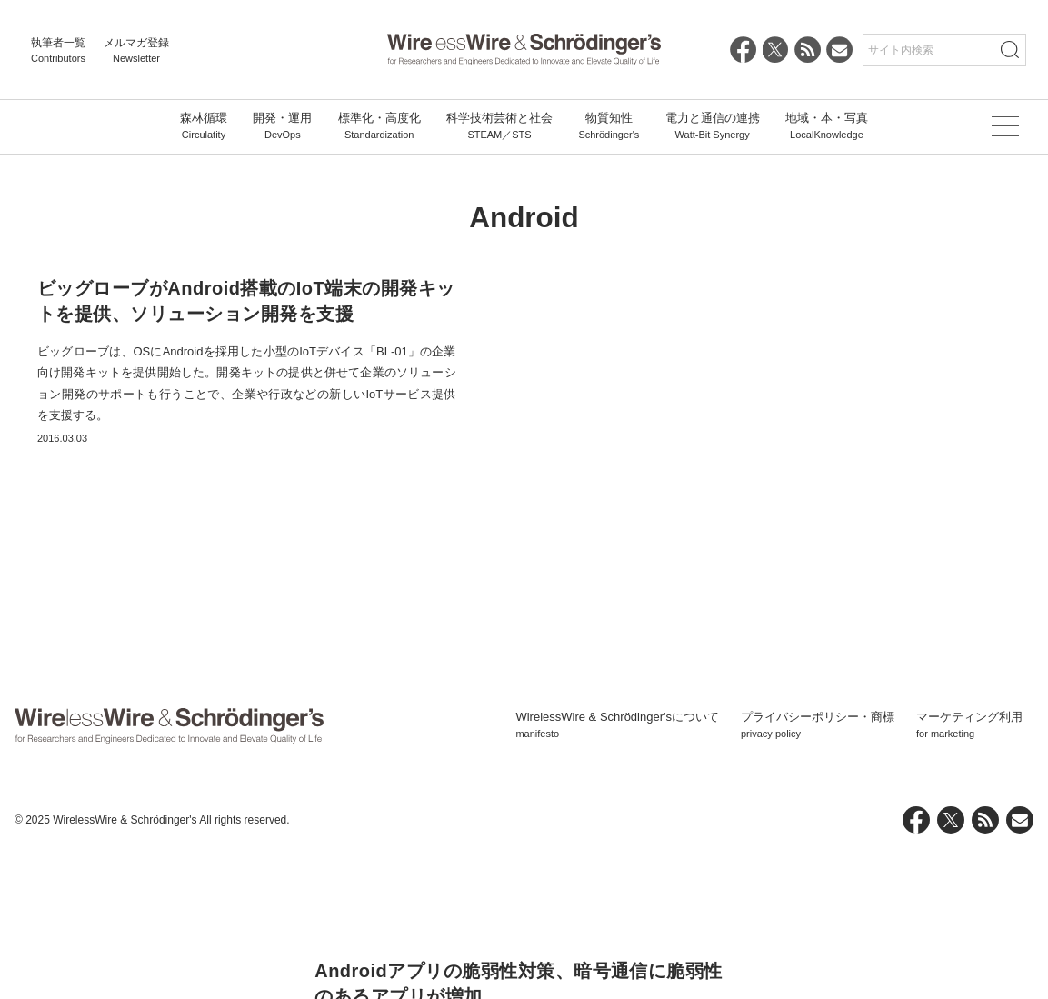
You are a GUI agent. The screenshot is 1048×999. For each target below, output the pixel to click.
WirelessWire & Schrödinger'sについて (617, 869)
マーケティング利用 (969, 869)
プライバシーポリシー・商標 (817, 869)
